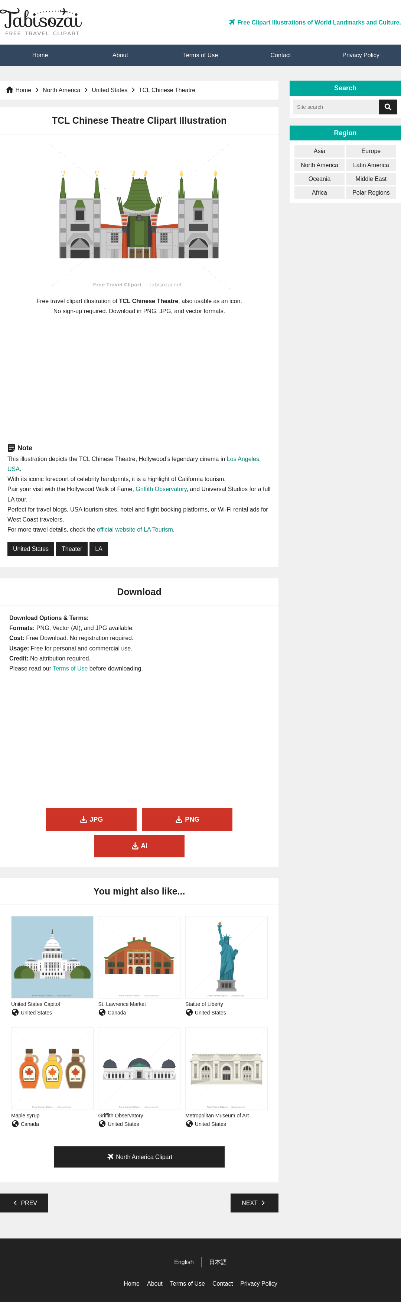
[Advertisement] (139, 379)
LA (98, 549)
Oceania (320, 179)
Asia (319, 151)
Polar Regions (371, 192)
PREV (24, 1177)
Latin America (371, 165)
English (183, 1236)
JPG (50, 819)
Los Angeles (243, 459)
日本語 (218, 1236)
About (120, 55)
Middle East (371, 179)
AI (228, 819)
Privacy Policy (360, 55)
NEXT (254, 1177)
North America (61, 90)
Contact (280, 55)
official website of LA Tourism (135, 529)
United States (109, 90)
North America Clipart (139, 1130)
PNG (139, 819)
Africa (319, 192)
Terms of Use (200, 55)
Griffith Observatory (161, 489)
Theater (72, 549)
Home (40, 55)
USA (13, 469)
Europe (371, 151)
